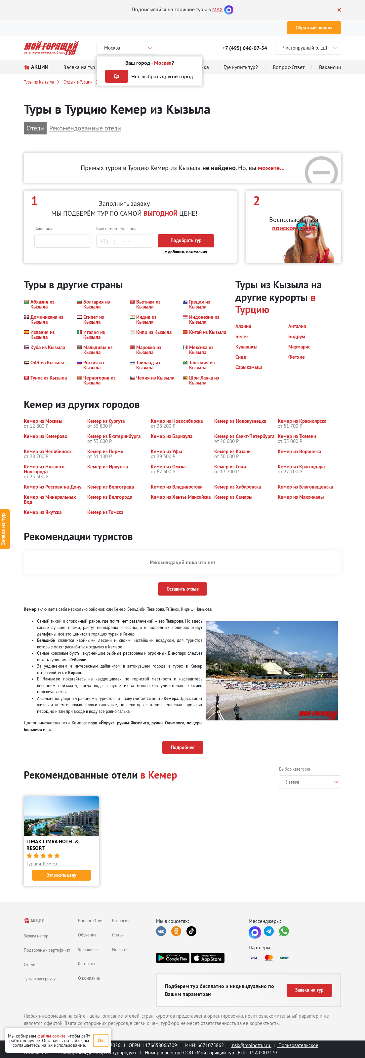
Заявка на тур (36, 935)
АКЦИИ (34, 921)
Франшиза (88, 949)
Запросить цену (61, 875)
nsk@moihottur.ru (251, 1045)
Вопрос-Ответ (91, 920)
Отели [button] (35, 128)
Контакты (86, 963)
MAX (217, 9)
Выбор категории (295, 769)
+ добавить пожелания (186, 252)
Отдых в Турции (78, 82)
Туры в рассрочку (40, 978)
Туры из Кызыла (39, 82)
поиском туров (293, 228)
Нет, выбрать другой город (162, 76)
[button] (46, 304)
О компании (89, 978)
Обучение (87, 934)
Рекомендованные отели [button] (85, 128)
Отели (29, 964)
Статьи (118, 934)
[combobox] (310, 781)
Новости (120, 949)
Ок (101, 1040)
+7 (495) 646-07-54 (245, 48)
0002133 (268, 1052)
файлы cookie (51, 1036)
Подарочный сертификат (47, 950)
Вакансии (121, 920)
